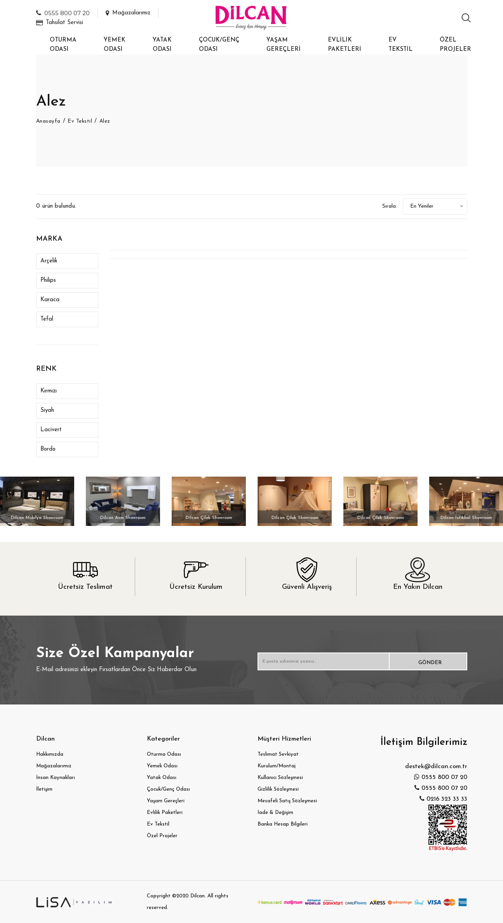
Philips (48, 280)
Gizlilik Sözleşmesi (278, 789)
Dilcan (197, 896)
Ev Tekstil (400, 44)
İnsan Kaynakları (55, 777)
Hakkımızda (49, 754)
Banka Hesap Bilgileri (283, 824)
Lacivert (51, 430)
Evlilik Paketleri (344, 44)
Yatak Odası (162, 44)
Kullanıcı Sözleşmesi (280, 777)
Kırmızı (48, 391)
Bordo (48, 449)
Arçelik (48, 261)
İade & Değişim (275, 812)
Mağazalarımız (128, 13)
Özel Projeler (455, 44)
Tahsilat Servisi (59, 23)
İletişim (44, 789)
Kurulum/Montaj (277, 766)
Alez (109, 121)
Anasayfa (49, 121)
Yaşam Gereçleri (283, 44)
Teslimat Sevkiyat (278, 754)
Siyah (47, 410)
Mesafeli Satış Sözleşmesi (287, 800)
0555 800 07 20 (63, 13)
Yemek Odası (114, 44)
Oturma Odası (63, 44)
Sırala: (376, 206)
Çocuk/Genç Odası (219, 44)
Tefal (46, 319)
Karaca (49, 300)
